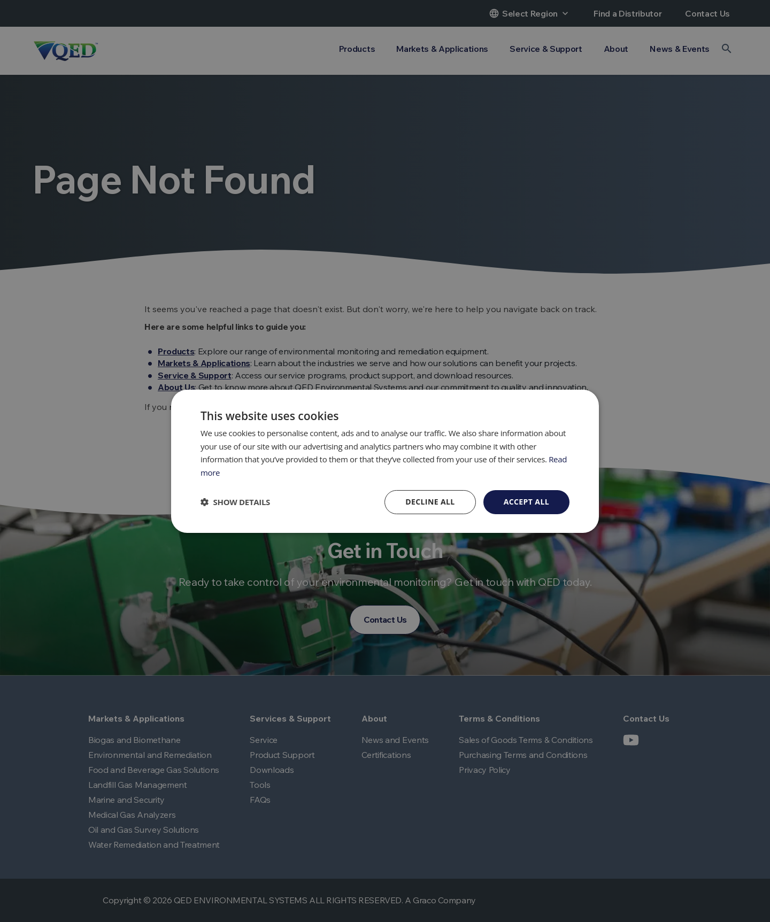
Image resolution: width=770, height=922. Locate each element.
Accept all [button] (526, 502)
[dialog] (385, 460)
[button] (235, 502)
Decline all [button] (430, 502)
